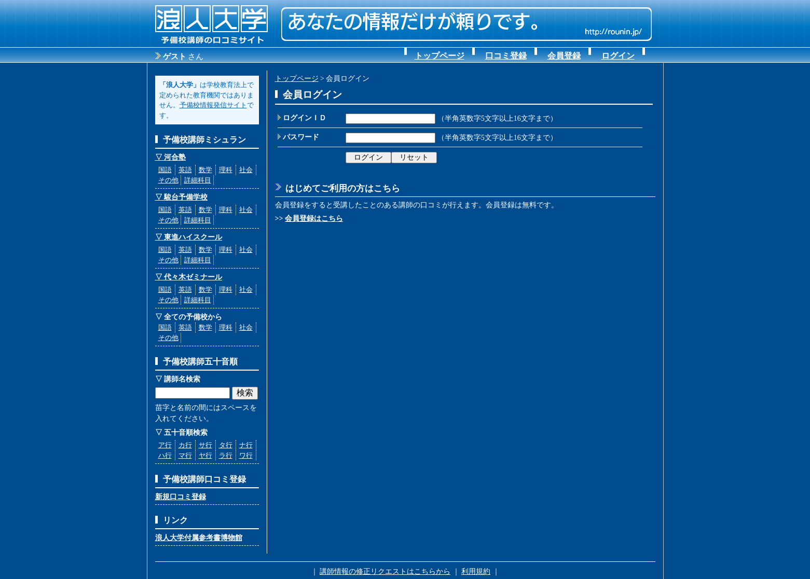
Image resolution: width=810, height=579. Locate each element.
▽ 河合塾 (170, 157)
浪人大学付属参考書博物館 (198, 538)
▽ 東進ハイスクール (189, 237)
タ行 (225, 445)
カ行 (185, 445)
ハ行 (165, 455)
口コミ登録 (506, 55)
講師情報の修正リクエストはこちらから (385, 571)
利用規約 (475, 571)
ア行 (165, 445)
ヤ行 (205, 455)
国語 (165, 170)
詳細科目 (197, 180)
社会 (246, 170)
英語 (185, 170)
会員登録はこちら (314, 218)
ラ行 (225, 455)
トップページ (439, 55)
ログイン (618, 55)
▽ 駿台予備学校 (181, 197)
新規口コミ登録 (180, 497)
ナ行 (246, 445)
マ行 (185, 455)
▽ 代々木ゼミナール (189, 277)
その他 (168, 180)
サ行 (205, 445)
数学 (205, 170)
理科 (225, 170)
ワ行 (246, 455)
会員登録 (564, 55)
